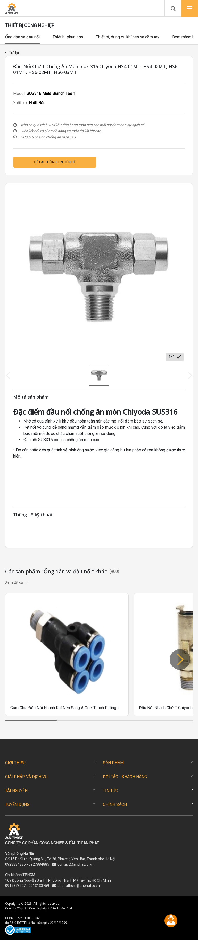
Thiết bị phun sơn (68, 36)
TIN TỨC (110, 790)
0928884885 (15, 864)
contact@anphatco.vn (75, 864)
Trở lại (12, 53)
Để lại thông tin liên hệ (55, 162)
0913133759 (39, 886)
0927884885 (39, 864)
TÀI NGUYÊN (16, 790)
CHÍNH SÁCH (115, 804)
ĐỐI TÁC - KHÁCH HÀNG (125, 776)
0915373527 (15, 886)
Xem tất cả (16, 582)
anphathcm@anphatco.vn (78, 886)
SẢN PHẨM (113, 762)
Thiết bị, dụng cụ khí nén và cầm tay (127, 36)
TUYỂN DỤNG (17, 804)
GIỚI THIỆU (15, 762)
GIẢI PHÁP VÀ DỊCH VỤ (26, 776)
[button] (180, 659)
